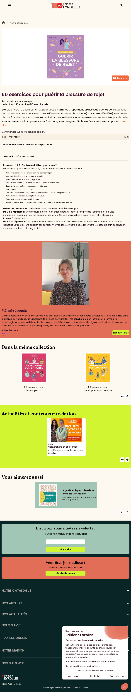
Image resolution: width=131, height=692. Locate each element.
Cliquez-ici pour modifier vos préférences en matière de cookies (65, 688)
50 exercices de (39, 104)
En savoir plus (121, 332)
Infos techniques (25, 156)
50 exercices (22, 104)
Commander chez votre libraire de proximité (27, 144)
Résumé (8, 156)
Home (3, 23)
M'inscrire (65, 549)
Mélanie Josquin (24, 101)
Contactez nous (65, 573)
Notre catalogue (19, 23)
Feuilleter (120, 78)
